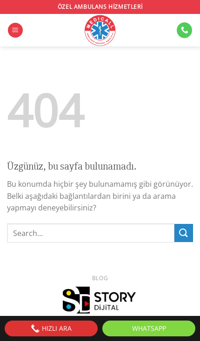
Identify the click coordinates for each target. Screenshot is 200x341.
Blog (100, 278)
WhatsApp (149, 328)
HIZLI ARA (51, 328)
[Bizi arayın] (184, 30)
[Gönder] (183, 233)
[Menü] (15, 30)
